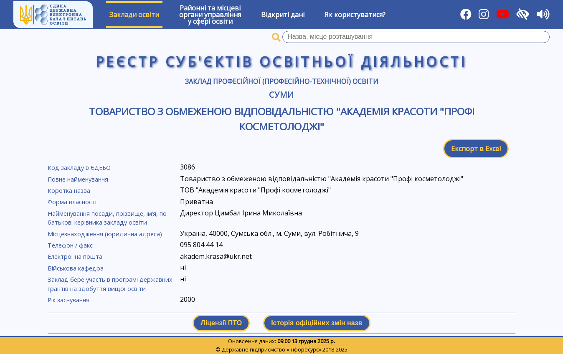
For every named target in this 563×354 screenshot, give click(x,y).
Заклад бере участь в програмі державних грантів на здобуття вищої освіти (110, 284)
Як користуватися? (355, 14)
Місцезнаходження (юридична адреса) (105, 234)
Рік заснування (68, 300)
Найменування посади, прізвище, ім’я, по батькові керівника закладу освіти (107, 218)
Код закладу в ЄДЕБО (79, 168)
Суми (281, 94)
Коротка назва (69, 191)
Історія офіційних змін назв (316, 322)
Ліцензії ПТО (221, 322)
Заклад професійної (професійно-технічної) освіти (281, 81)
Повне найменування (78, 179)
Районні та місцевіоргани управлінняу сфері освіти (210, 14)
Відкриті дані (282, 14)
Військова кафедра (76, 268)
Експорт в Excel (476, 148)
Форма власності (72, 202)
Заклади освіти (134, 14)
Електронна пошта (75, 256)
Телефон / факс (70, 245)
